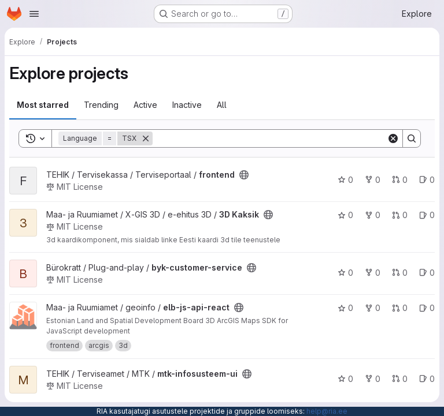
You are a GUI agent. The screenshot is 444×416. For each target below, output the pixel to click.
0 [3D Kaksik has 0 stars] (345, 215)
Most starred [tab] (43, 105)
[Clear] (393, 138)
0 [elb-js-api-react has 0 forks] (372, 308)
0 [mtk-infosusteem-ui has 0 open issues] (427, 379)
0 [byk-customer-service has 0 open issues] (427, 273)
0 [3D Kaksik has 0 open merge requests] (400, 215)
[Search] (269, 138)
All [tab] (222, 105)
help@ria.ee (326, 411)
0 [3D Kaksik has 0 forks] (372, 215)
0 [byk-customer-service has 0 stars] (345, 273)
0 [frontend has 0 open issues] (427, 180)
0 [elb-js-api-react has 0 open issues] (427, 308)
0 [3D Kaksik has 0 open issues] (427, 215)
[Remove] (146, 138)
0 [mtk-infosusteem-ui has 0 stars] (345, 379)
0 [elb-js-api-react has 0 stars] (345, 308)
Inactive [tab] (187, 105)
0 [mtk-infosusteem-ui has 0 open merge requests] (400, 379)
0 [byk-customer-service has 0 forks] (372, 273)
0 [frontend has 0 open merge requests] (400, 180)
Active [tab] (145, 105)
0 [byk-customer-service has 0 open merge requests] (400, 273)
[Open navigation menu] (34, 14)
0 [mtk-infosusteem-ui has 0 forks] (372, 379)
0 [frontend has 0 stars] (345, 180)
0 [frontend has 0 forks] (372, 180)
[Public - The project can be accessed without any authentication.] (244, 174)
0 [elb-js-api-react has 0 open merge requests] (400, 308)
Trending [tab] (101, 105)
